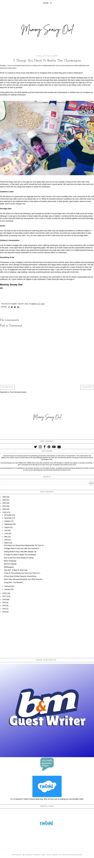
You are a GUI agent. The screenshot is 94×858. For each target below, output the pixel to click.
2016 (5, 599)
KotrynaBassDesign (72, 855)
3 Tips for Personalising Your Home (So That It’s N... (22, 573)
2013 (5, 609)
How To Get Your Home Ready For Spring (19, 558)
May (6, 537)
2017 (5, 596)
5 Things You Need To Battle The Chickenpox (20, 555)
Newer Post (7, 387)
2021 (5, 506)
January (7, 589)
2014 (5, 605)
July (6, 530)
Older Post (87, 387)
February (7, 586)
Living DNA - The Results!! (13, 582)
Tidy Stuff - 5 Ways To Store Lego (16, 570)
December (8, 515)
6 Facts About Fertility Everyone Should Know (20, 576)
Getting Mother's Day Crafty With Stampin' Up (20, 552)
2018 (5, 593)
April (6, 540)
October (7, 521)
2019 (5, 512)
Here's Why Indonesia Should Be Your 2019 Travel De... (24, 579)
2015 (5, 602)
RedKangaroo (9, 567)
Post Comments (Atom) (18, 392)
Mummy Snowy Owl (35, 855)
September (8, 524)
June (6, 533)
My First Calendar (10, 564)
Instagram (44, 73)
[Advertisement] (47, 635)
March (6, 543)
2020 (5, 509)
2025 (5, 497)
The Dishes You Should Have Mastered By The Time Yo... (24, 545)
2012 (5, 612)
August (7, 527)
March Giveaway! (10, 561)
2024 (5, 500)
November (8, 518)
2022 (5, 503)
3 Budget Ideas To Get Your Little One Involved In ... (22, 548)
